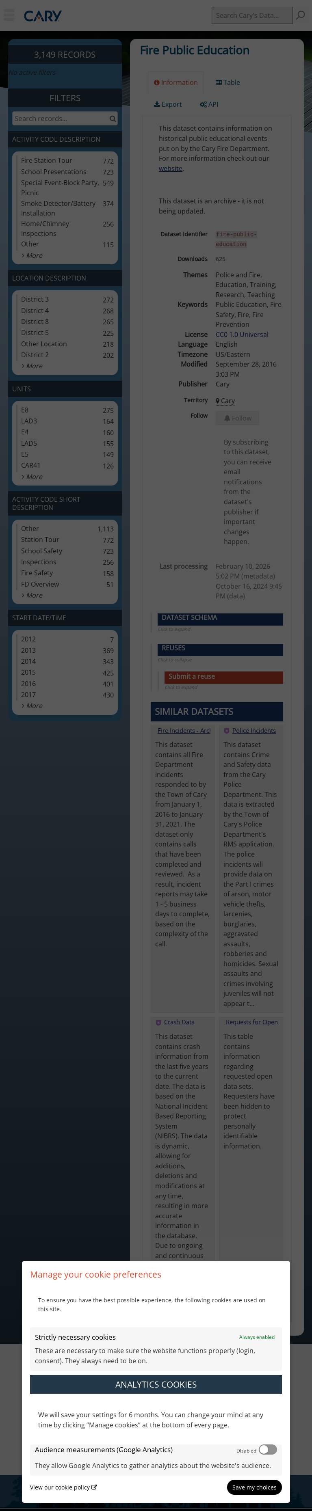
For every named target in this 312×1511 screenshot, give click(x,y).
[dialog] (156, 1382)
